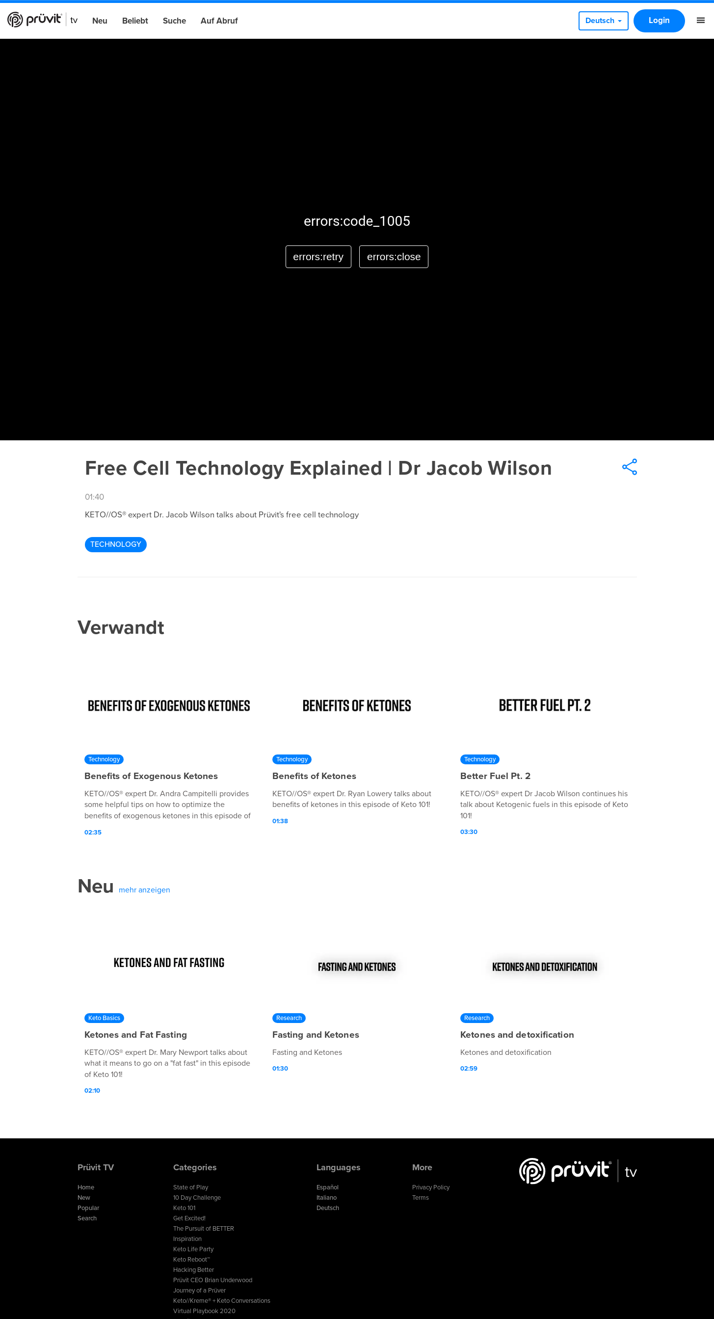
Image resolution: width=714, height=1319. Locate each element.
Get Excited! (189, 1218)
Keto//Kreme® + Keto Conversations (221, 1301)
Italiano (327, 1198)
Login (659, 20)
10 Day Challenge (197, 1198)
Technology (115, 544)
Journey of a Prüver (199, 1290)
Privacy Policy (431, 1187)
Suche (174, 21)
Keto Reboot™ (191, 1260)
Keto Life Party (193, 1249)
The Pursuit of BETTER (203, 1229)
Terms (420, 1198)
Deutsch (328, 1208)
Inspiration (187, 1239)
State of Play (190, 1187)
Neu (99, 21)
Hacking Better (193, 1270)
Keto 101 (184, 1208)
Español (328, 1187)
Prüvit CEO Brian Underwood (212, 1280)
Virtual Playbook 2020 (204, 1311)
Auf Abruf (219, 21)
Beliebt (135, 21)
